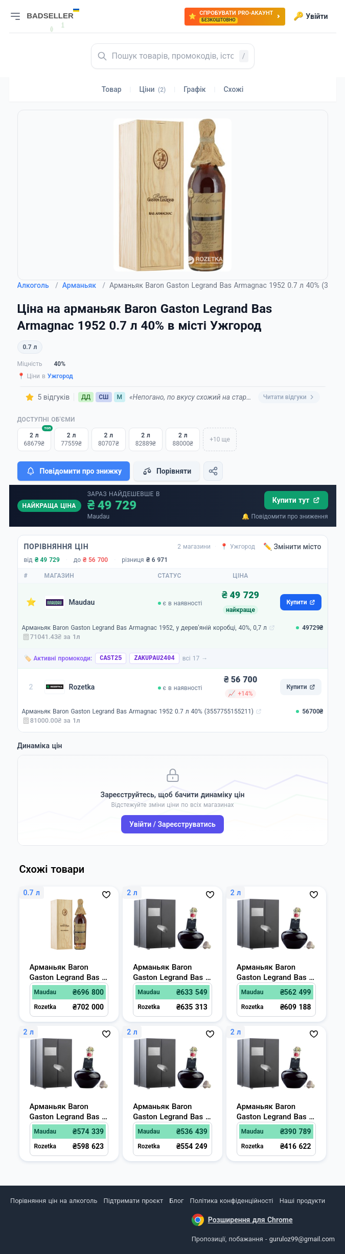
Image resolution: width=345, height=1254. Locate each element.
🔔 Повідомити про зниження (285, 516)
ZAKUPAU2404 (154, 658)
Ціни (153, 89)
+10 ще (220, 439)
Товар (112, 89)
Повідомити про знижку (74, 471)
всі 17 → (195, 658)
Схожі (233, 89)
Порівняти (166, 471)
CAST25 (111, 658)
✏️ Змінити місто (292, 547)
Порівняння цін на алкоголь (53, 1200)
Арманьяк (83, 285)
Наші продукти (302, 1200)
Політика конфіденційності (231, 1200)
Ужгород (60, 376)
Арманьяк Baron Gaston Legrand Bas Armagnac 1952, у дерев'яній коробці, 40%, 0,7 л (144, 627)
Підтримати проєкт (133, 1200)
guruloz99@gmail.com (302, 1239)
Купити (300, 602)
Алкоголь (37, 285)
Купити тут (296, 500)
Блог (176, 1200)
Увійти (310, 16)
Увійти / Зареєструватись (172, 824)
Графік (194, 89)
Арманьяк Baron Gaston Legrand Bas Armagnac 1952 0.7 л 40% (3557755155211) (138, 711)
